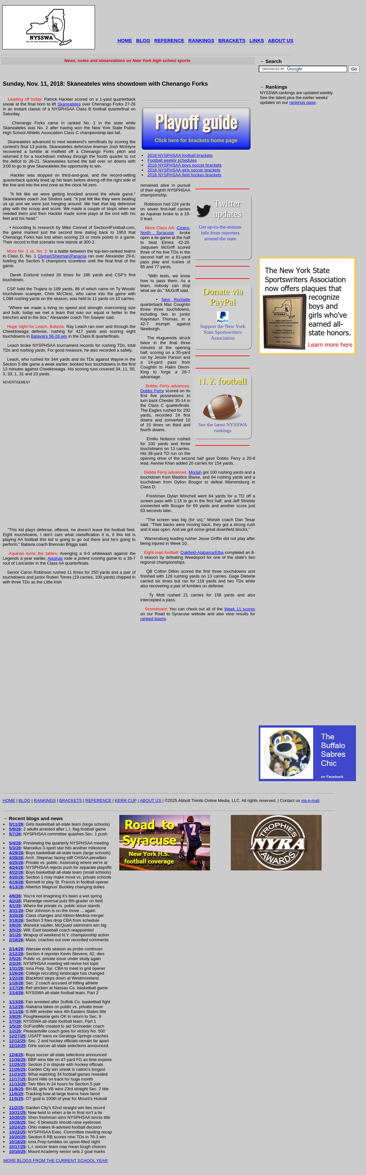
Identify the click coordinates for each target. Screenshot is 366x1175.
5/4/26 (15, 843)
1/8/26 (15, 1016)
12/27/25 (17, 1035)
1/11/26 (16, 1011)
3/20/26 (16, 915)
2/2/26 (15, 963)
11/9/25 (16, 1088)
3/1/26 (15, 934)
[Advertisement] (66, 184)
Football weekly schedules (172, 160)
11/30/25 (17, 1059)
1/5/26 (15, 1026)
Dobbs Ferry (152, 390)
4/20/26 (16, 877)
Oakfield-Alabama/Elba (202, 552)
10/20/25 (17, 1136)
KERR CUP (125, 800)
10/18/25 (17, 1141)
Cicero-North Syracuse (165, 230)
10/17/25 (17, 1146)
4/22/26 (16, 872)
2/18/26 (16, 939)
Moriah (195, 472)
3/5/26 (15, 930)
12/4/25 (16, 1054)
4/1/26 (15, 905)
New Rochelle (175, 299)
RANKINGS (201, 40)
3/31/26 (16, 910)
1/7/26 (15, 1021)
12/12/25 (17, 1040)
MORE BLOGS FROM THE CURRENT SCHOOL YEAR (55, 1160)
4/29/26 (16, 852)
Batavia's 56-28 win (49, 336)
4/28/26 (16, 857)
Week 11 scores (239, 608)
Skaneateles (69, 104)
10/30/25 (17, 1117)
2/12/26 (16, 953)
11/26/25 (17, 1064)
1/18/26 (16, 983)
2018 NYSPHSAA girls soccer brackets (184, 170)
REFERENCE (169, 40)
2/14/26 (16, 948)
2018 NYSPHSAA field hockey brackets (184, 174)
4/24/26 (16, 867)
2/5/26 (15, 958)
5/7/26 (15, 833)
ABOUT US (280, 40)
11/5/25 (16, 1098)
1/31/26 (16, 968)
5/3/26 (15, 847)
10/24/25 (17, 1127)
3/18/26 (16, 920)
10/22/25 (17, 1132)
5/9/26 (15, 829)
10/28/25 (17, 1122)
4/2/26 (15, 900)
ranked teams (153, 618)
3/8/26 (15, 925)
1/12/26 (16, 1006)
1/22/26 (16, 978)
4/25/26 (16, 862)
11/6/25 (16, 1093)
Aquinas (55, 558)
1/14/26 (16, 992)
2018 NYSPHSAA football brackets (180, 155)
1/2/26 (15, 1031)
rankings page (302, 102)
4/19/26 (16, 882)
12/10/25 (17, 1045)
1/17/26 (16, 987)
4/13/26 (16, 886)
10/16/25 (17, 1151)
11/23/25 (17, 1074)
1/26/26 (16, 973)
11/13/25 (17, 1083)
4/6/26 (15, 896)
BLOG (143, 40)
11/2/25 (16, 1107)
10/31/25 (17, 1112)
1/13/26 (16, 1001)
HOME (125, 40)
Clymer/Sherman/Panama (62, 256)
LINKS (256, 40)
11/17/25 (17, 1079)
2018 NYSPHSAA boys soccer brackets (184, 165)
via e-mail (310, 800)
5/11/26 (16, 824)
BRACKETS (231, 40)
